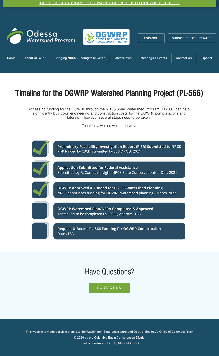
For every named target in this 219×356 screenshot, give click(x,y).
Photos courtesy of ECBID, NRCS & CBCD (109, 343)
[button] (35, 58)
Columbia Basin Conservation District (119, 337)
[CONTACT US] (109, 288)
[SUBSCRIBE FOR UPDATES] (192, 38)
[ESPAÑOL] (151, 38)
